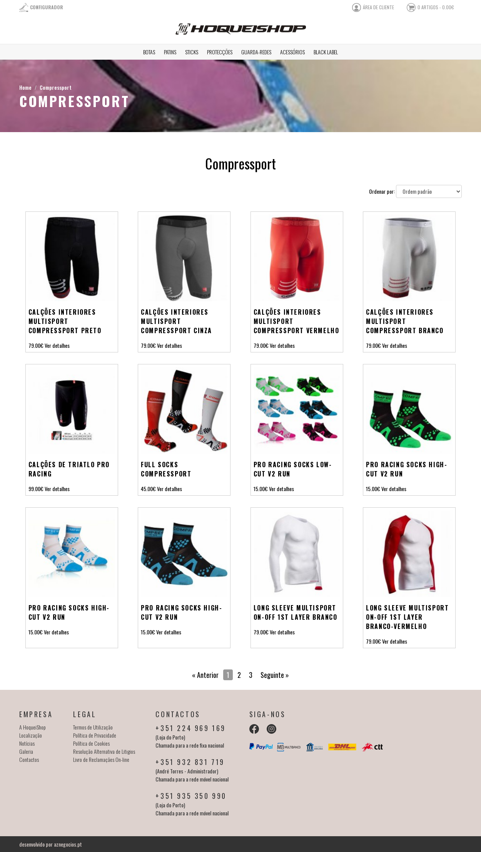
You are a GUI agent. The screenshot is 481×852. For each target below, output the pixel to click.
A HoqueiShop (32, 727)
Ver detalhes (57, 345)
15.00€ (261, 489)
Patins (170, 52)
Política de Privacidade (94, 735)
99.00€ (35, 489)
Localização (30, 735)
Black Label (326, 52)
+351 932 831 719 (190, 762)
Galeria (26, 751)
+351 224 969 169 (190, 728)
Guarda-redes (256, 52)
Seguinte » (275, 675)
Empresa (36, 714)
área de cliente (378, 7)
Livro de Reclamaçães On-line (101, 759)
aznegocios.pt (68, 844)
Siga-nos (267, 714)
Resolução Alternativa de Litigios (104, 751)
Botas (149, 52)
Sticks (191, 52)
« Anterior (205, 675)
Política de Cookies (91, 743)
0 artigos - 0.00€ (436, 7)
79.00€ (35, 345)
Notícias (27, 743)
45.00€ (148, 489)
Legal (84, 714)
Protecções (219, 52)
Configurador (46, 7)
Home (25, 87)
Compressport (56, 87)
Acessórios (292, 52)
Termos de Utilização (93, 727)
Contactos (29, 759)
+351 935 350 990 (191, 796)
